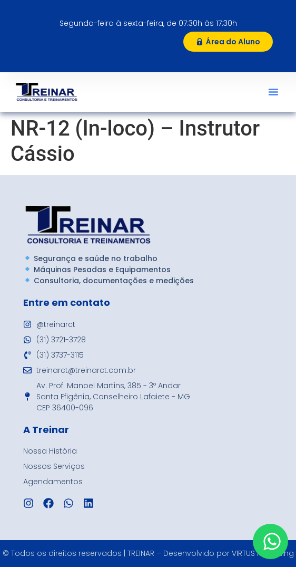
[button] (273, 92)
